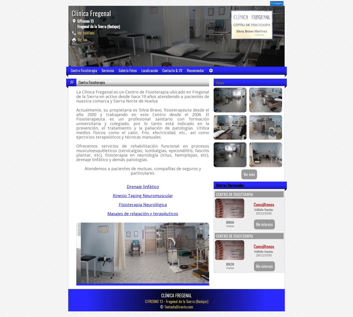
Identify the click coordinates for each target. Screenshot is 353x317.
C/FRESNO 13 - (176, 301)
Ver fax (82, 39)
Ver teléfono (85, 33)
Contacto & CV (172, 70)
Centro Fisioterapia (84, 70)
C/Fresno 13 (98, 23)
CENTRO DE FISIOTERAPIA (234, 194)
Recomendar (195, 70)
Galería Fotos (128, 70)
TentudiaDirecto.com (178, 307)
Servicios (108, 70)
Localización (149, 70)
